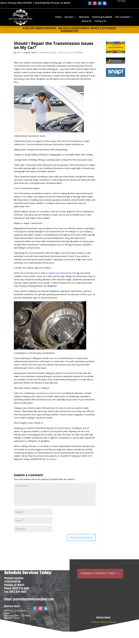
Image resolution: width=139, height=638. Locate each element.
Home (58, 17)
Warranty (84, 17)
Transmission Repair (47, 52)
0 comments (77, 52)
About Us (86, 21)
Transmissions (63, 52)
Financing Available (102, 17)
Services (69, 17)
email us (52, 459)
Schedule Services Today (85, 577)
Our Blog (121, 1)
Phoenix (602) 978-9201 (20, 2)
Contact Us (100, 21)
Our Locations (122, 17)
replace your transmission (60, 273)
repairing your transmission (49, 393)
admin (19, 52)
